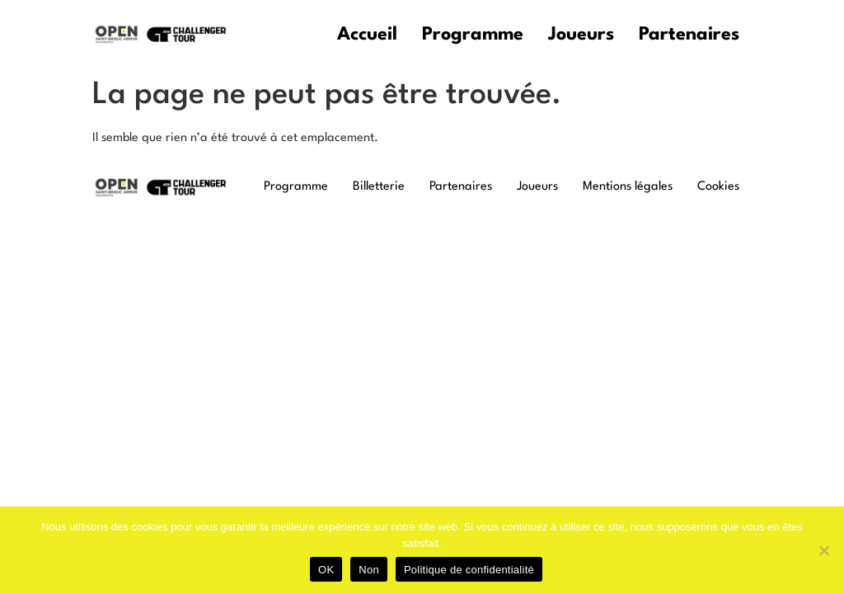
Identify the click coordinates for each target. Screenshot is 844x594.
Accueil (367, 35)
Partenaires (689, 35)
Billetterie (379, 187)
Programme (472, 35)
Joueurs (581, 35)
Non (369, 569)
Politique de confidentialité (469, 569)
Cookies (718, 187)
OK (326, 569)
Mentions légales (628, 187)
